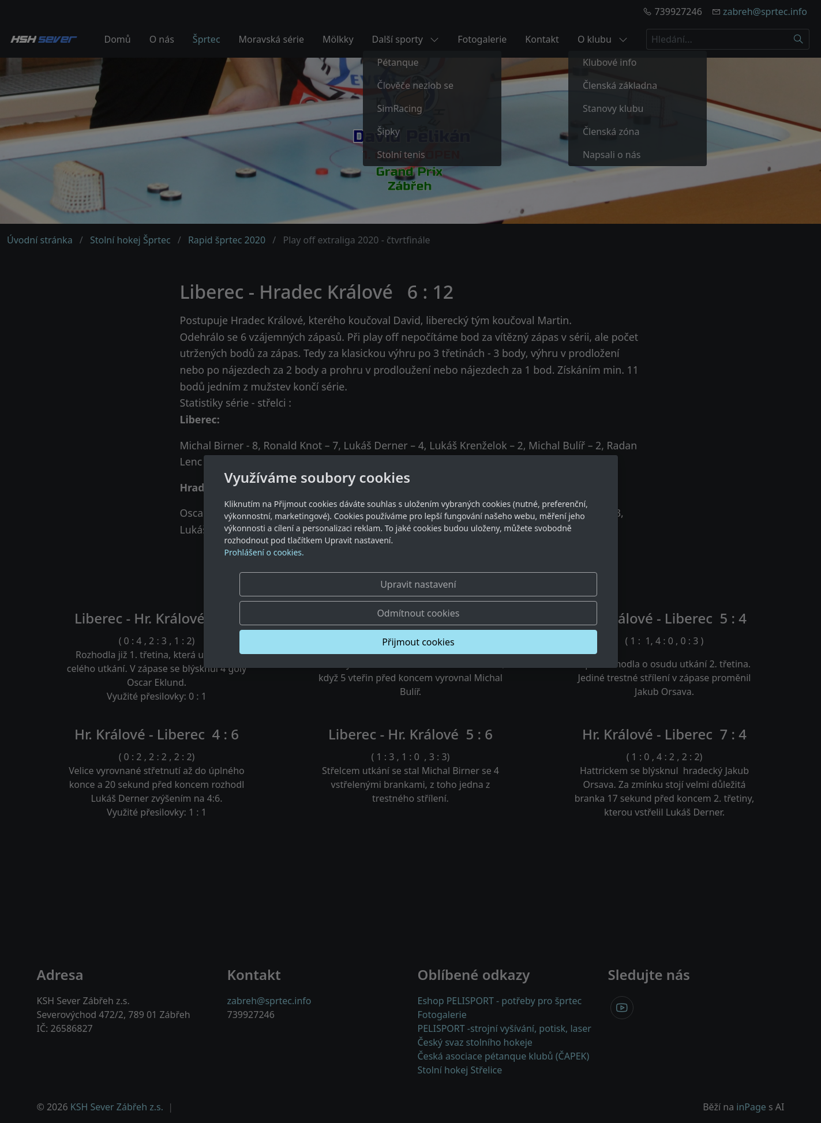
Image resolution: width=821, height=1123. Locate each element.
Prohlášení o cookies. (264, 581)
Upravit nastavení (310, 613)
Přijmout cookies (541, 613)
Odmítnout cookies (426, 613)
